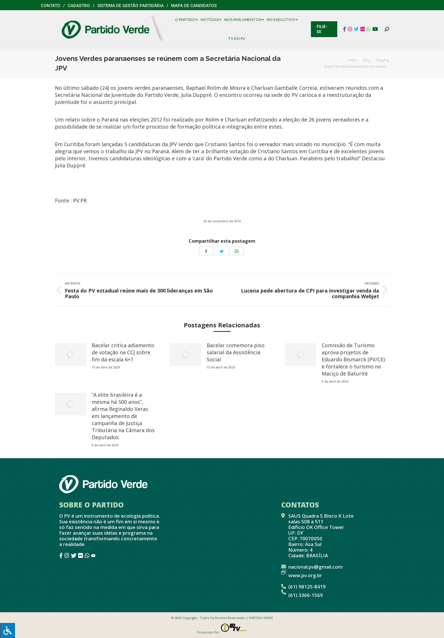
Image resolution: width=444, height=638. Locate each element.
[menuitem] (188, 20)
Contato (50, 5)
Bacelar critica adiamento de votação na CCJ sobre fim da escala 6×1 (123, 352)
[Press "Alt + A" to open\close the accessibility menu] (7, 630)
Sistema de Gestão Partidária (130, 5)
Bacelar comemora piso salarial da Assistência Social (235, 352)
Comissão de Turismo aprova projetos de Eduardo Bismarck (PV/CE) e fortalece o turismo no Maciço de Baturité (353, 359)
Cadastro (79, 5)
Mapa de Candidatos (194, 5)
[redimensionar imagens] (70, 354)
